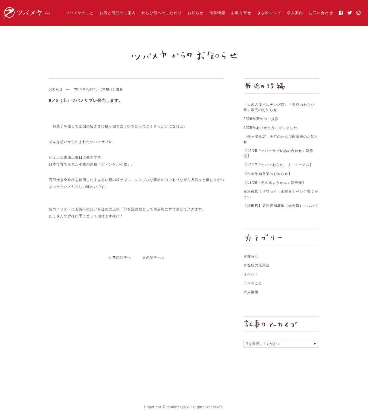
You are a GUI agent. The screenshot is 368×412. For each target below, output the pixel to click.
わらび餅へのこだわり (161, 13)
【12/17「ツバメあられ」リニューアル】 (278, 165)
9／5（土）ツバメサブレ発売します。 (86, 100)
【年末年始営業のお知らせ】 (268, 174)
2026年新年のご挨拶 (261, 119)
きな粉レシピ (269, 13)
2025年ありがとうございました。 (272, 128)
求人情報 (251, 292)
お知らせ (195, 13)
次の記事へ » (153, 257)
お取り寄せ (241, 13)
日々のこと (253, 283)
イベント (251, 274)
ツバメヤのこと (80, 13)
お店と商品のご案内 (117, 13)
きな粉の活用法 (257, 265)
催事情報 (217, 13)
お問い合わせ (321, 13)
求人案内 (295, 13)
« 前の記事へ (120, 257)
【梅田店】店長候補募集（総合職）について (281, 206)
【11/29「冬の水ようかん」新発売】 (275, 183)
